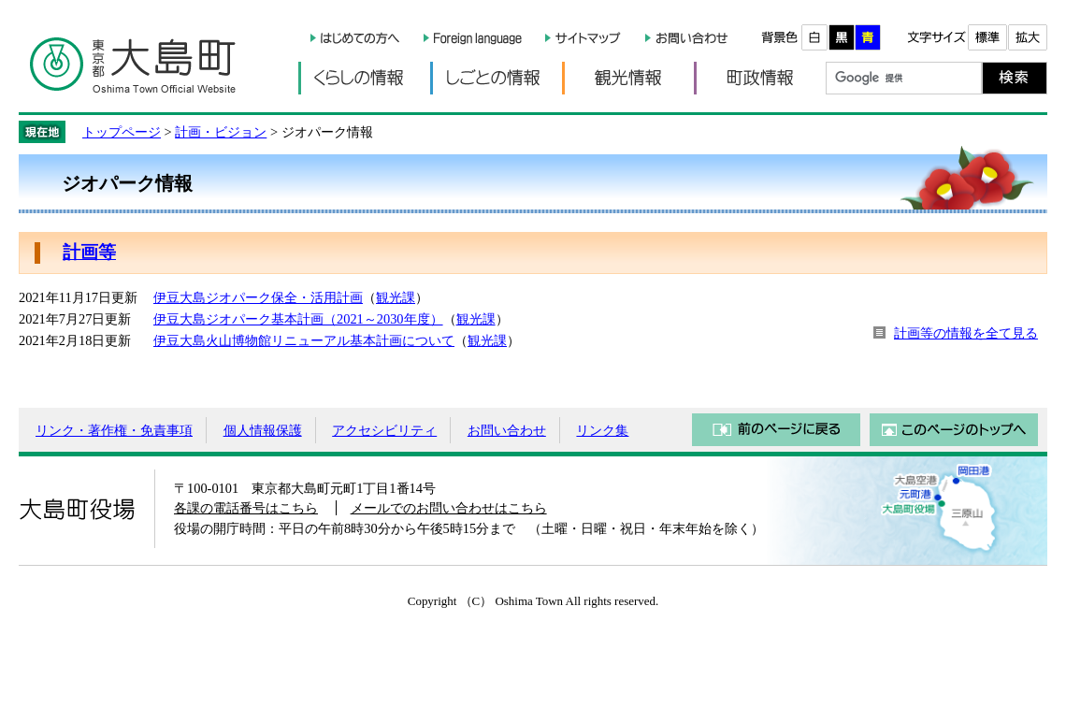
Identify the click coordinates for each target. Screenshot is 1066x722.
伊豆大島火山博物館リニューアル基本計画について (303, 340)
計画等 (89, 252)
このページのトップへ (954, 429)
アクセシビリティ (384, 430)
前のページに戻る (776, 429)
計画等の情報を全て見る (966, 332)
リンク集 (602, 430)
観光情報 (628, 78)
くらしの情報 (364, 78)
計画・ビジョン (220, 131)
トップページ (121, 131)
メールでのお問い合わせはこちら (449, 507)
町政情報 (760, 78)
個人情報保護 (262, 430)
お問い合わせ (507, 430)
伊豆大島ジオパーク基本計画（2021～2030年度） (298, 318)
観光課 (395, 297)
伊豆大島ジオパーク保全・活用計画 (258, 297)
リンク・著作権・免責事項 (114, 430)
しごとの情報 (496, 78)
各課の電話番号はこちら (246, 507)
